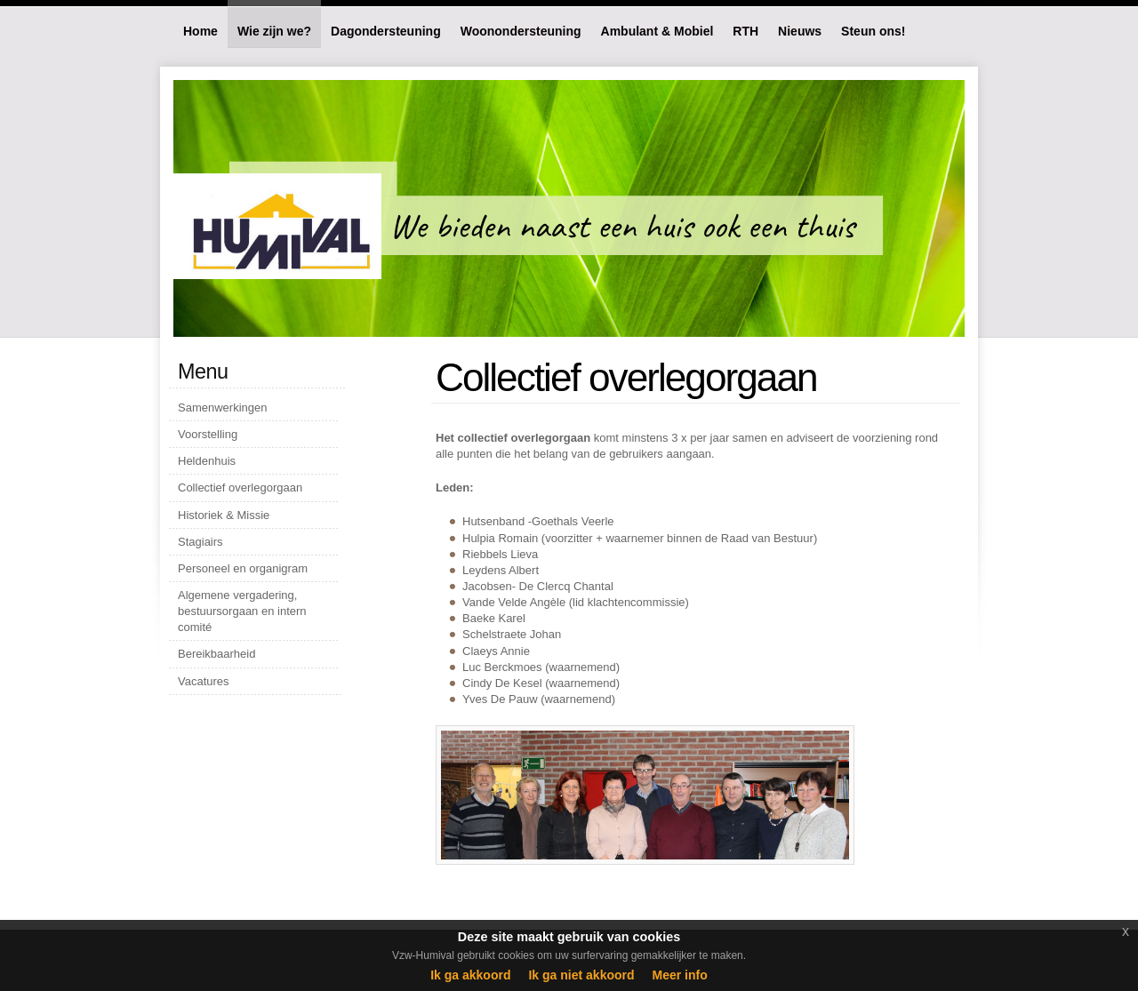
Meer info (680, 975)
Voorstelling (207, 434)
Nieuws (799, 31)
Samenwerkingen (222, 407)
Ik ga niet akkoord (581, 975)
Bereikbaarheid (216, 653)
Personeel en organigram (243, 568)
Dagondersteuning (386, 31)
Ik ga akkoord (470, 975)
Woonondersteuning (521, 31)
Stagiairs (200, 541)
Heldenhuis (207, 461)
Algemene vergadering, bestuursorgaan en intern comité (242, 611)
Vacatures (203, 681)
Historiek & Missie (223, 515)
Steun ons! (873, 31)
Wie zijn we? (274, 31)
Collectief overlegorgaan (240, 487)
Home (200, 31)
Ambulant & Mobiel (657, 31)
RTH (745, 31)
